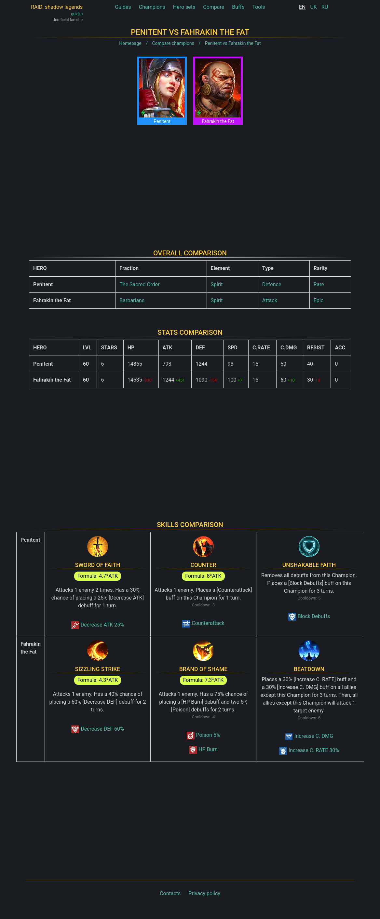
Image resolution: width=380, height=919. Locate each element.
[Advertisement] (190, 181)
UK (313, 7)
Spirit (217, 284)
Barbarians (131, 300)
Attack (269, 300)
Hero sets (184, 7)
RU (324, 7)
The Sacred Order (139, 284)
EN (302, 7)
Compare (213, 7)
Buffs (238, 7)
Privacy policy (204, 893)
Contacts (170, 893)
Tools (258, 7)
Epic (318, 300)
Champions (152, 7)
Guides (123, 7)
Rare (319, 284)
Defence (271, 284)
